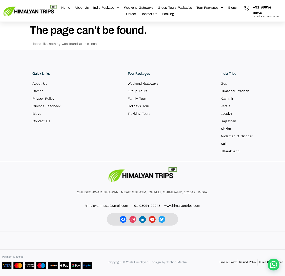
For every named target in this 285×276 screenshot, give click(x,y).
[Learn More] (262, 11)
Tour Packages (210, 8)
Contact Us (149, 14)
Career (131, 14)
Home (65, 7)
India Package (106, 8)
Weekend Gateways (138, 7)
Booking (168, 14)
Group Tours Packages (175, 7)
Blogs (232, 7)
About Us (82, 7)
